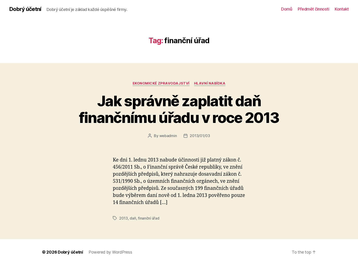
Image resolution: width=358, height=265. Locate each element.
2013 (123, 218)
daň (133, 218)
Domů (286, 9)
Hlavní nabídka (210, 83)
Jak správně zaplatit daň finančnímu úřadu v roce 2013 (179, 109)
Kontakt (342, 9)
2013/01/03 (200, 135)
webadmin (168, 135)
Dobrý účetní (25, 9)
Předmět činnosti (313, 9)
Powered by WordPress (110, 252)
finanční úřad (148, 218)
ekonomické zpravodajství (161, 83)
